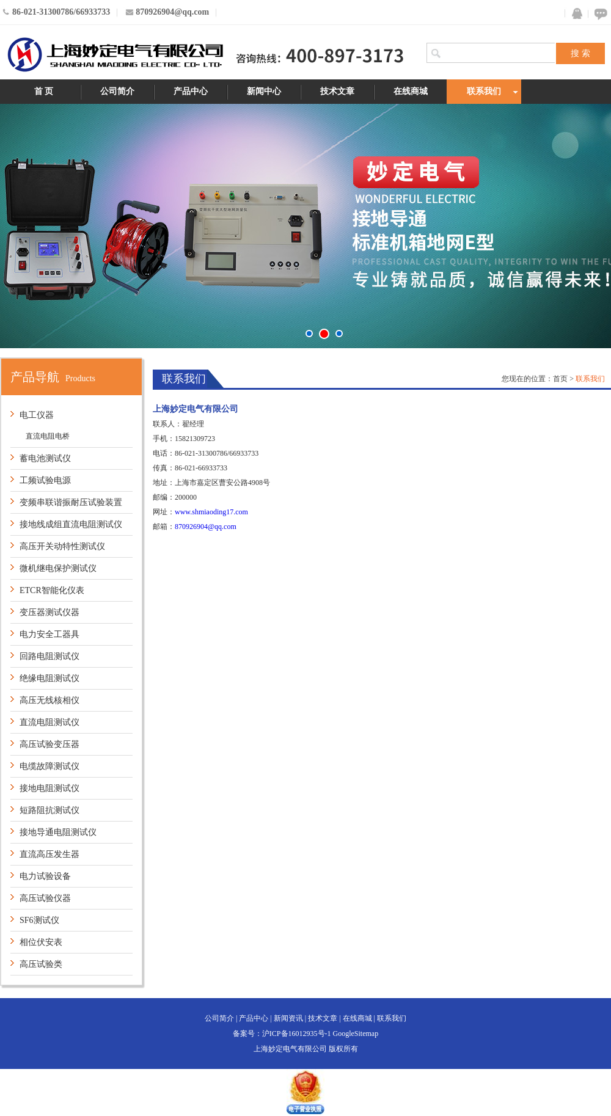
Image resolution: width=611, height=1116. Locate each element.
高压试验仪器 (45, 898)
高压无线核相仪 (49, 700)
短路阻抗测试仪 (49, 810)
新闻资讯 (288, 1018)
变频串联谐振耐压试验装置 (71, 502)
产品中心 (191, 91)
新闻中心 (264, 91)
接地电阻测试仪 (49, 788)
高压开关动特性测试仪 (62, 546)
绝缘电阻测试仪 (49, 678)
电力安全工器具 (49, 634)
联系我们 (484, 91)
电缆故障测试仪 (49, 766)
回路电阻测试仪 (49, 656)
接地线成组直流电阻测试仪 (71, 524)
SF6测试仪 (39, 920)
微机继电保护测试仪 (58, 568)
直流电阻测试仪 (49, 722)
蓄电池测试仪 (45, 458)
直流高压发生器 (49, 854)
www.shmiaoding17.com (211, 512)
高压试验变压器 (49, 744)
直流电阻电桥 (48, 436)
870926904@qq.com (205, 526)
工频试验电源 (45, 480)
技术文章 (337, 91)
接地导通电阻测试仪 (58, 832)
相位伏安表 (41, 942)
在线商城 (410, 91)
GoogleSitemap (356, 1033)
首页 (560, 378)
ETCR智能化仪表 (52, 590)
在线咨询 (599, 13)
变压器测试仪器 (49, 612)
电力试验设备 (45, 876)
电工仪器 (37, 415)
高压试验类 (41, 964)
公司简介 (117, 91)
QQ (574, 13)
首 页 (44, 91)
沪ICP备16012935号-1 (296, 1033)
